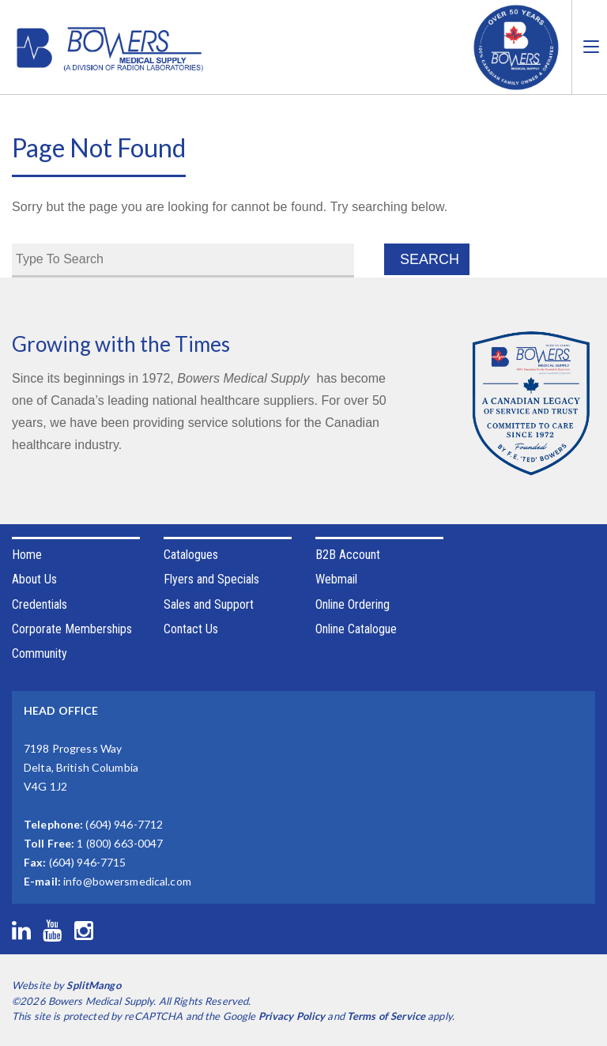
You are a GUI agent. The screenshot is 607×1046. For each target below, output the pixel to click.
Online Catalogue (356, 628)
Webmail (336, 579)
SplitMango (93, 985)
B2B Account (347, 554)
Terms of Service (386, 1016)
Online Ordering (352, 604)
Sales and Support (209, 604)
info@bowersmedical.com (127, 881)
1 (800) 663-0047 (120, 843)
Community (39, 653)
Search (429, 259)
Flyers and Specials (211, 579)
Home (27, 554)
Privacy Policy (292, 1016)
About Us (34, 579)
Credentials (39, 604)
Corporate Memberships (72, 628)
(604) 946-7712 (124, 824)
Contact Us (191, 628)
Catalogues (191, 554)
